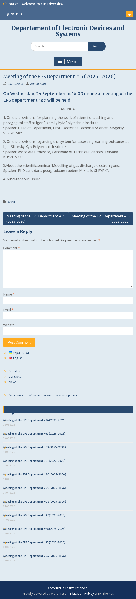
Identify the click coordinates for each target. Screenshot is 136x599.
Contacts (15, 376)
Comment (11, 248)
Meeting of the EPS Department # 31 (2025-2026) (34, 460)
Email (8, 310)
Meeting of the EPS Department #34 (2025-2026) (34, 420)
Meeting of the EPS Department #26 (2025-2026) (34, 528)
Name (8, 294)
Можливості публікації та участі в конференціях (44, 395)
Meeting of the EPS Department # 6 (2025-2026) (101, 219)
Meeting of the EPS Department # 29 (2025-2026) (34, 488)
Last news (15, 409)
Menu (67, 61)
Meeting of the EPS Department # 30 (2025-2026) (34, 474)
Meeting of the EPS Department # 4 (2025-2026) (35, 219)
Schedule (15, 371)
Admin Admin (39, 84)
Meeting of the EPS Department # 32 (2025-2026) (34, 447)
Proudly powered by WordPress (44, 593)
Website (8, 325)
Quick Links (14, 14)
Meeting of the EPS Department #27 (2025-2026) (34, 515)
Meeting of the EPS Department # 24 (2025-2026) (34, 556)
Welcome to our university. (42, 4)
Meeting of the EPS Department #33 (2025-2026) (34, 433)
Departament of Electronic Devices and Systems (68, 31)
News (11, 201)
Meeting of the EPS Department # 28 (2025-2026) (34, 501)
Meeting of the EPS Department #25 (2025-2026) (34, 542)
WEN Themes (104, 593)
